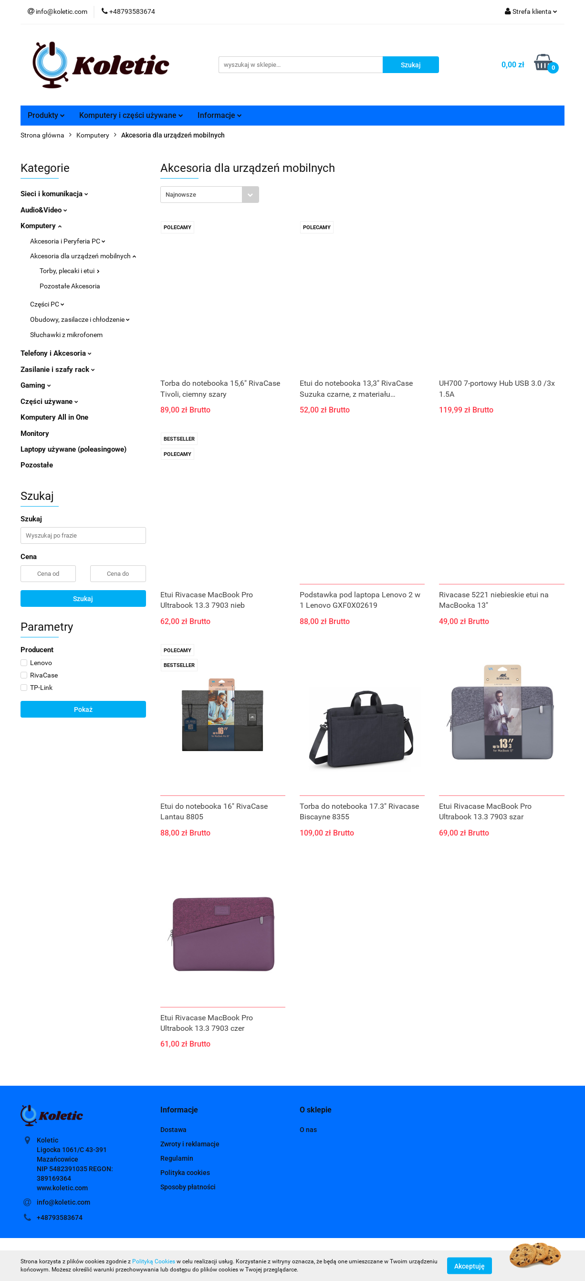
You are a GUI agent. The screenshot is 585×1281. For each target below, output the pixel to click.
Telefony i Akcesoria (56, 353)
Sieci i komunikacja (54, 194)
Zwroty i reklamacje (189, 1144)
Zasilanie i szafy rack (58, 369)
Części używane (49, 401)
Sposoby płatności (188, 1187)
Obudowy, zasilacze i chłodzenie (80, 319)
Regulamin (176, 1158)
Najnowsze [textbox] (181, 194)
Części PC (47, 304)
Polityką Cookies (153, 1261)
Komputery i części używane (131, 115)
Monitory (35, 433)
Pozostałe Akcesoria (70, 286)
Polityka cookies (185, 1172)
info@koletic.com (63, 1202)
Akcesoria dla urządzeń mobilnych (83, 256)
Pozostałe (37, 465)
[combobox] (209, 194)
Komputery (41, 226)
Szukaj (83, 599)
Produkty (46, 115)
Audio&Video (44, 210)
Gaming (36, 385)
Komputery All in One (54, 417)
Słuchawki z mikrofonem (66, 335)
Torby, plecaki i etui (70, 271)
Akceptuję (469, 1266)
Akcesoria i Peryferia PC (67, 241)
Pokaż (83, 709)
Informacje (220, 115)
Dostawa (173, 1129)
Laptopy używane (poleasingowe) (73, 449)
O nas (308, 1129)
